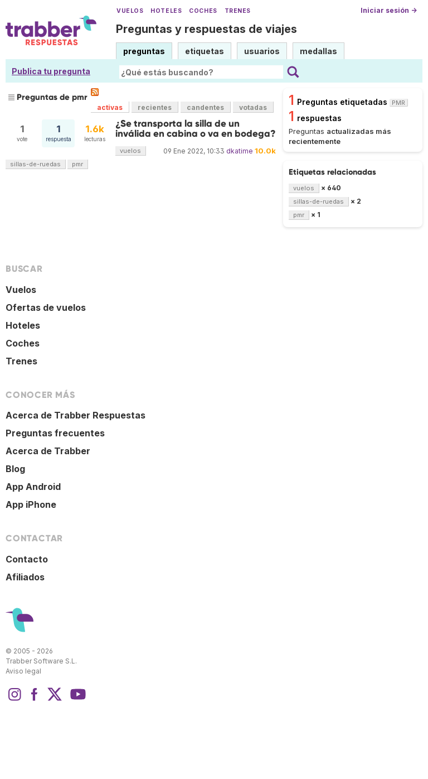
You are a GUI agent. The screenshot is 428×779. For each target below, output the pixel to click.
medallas (318, 51)
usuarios (262, 51)
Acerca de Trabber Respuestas (75, 415)
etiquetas (204, 51)
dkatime (239, 151)
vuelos (130, 151)
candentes (205, 107)
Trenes (238, 11)
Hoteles (166, 11)
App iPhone (31, 504)
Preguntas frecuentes (55, 433)
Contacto (27, 559)
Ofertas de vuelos (46, 307)
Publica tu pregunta (51, 71)
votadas (253, 107)
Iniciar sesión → (389, 10)
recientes (155, 107)
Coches (203, 11)
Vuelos (129, 11)
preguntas (144, 51)
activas (110, 107)
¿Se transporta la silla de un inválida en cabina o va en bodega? (195, 129)
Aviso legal (23, 671)
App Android (33, 486)
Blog (15, 468)
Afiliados (25, 577)
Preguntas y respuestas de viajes (206, 29)
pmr (77, 164)
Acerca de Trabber (48, 450)
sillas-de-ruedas (35, 164)
